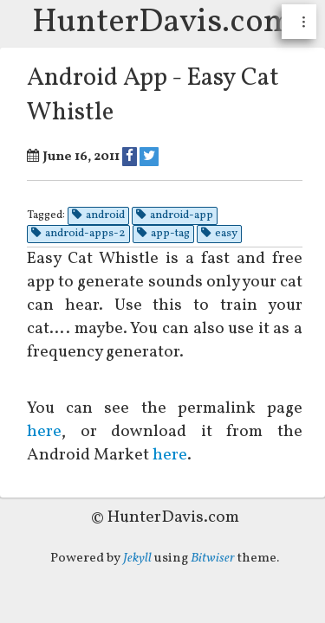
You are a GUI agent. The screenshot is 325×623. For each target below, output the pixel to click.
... (306, 22)
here (53, 432)
